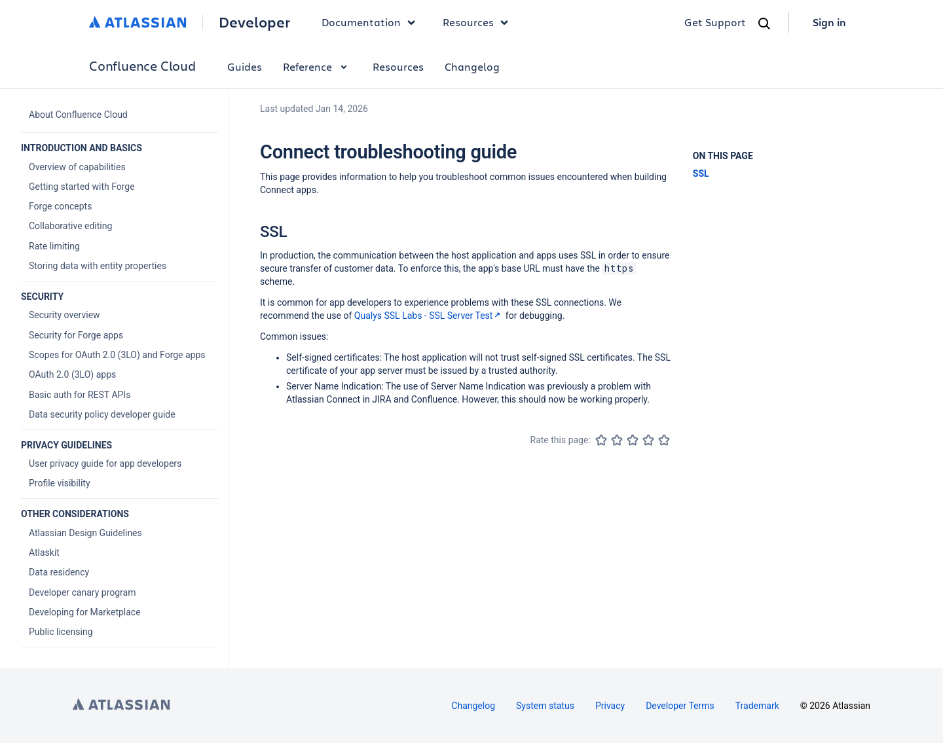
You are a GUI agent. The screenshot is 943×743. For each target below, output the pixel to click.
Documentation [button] (372, 22)
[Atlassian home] (138, 22)
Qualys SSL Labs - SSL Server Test (429, 315)
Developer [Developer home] (254, 22)
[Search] (764, 23)
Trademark (757, 705)
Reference (317, 66)
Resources (398, 66)
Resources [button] (479, 22)
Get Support (715, 22)
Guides (244, 66)
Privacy (610, 705)
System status (545, 705)
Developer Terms (680, 705)
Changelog (472, 66)
